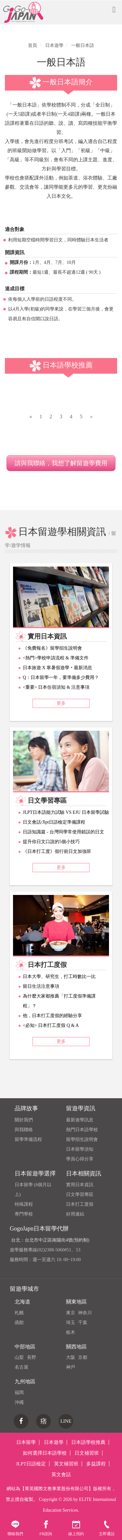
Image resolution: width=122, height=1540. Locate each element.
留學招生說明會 (82, 1139)
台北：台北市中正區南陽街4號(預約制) (50, 1240)
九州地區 (25, 1381)
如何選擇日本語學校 (45, 1453)
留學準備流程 (28, 1139)
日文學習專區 (79, 1194)
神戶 (70, 1367)
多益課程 (96, 1463)
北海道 (22, 1301)
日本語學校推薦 (88, 1442)
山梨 (19, 1357)
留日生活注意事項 (41, 986)
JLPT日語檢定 (31, 1463)
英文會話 (61, 1474)
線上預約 (76, 1528)
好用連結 (75, 1214)
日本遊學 (53, 1442)
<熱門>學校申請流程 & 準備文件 (55, 657)
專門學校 (24, 1214)
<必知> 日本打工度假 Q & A (51, 1025)
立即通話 (107, 1528)
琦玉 (70, 1322)
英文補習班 (66, 1463)
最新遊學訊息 (79, 1119)
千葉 (82, 1322)
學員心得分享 (79, 1159)
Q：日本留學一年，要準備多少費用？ (61, 677)
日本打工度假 (79, 1204)
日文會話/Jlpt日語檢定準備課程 (54, 822)
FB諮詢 (45, 1528)
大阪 (70, 1357)
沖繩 (19, 1402)
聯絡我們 (15, 1528)
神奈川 (85, 1312)
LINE (65, 1421)
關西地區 (76, 1346)
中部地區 (25, 1346)
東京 (70, 1312)
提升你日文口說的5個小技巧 (51, 841)
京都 (82, 1357)
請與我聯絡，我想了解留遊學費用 (61, 463)
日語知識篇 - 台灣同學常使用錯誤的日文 (63, 831)
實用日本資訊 (79, 1184)
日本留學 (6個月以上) (33, 1189)
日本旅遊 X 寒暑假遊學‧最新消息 (57, 667)
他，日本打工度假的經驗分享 (52, 1015)
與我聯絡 (24, 1129)
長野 (31, 1357)
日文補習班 (87, 1453)
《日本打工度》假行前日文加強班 (57, 851)
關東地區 (76, 1301)
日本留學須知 (79, 1149)
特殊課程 (24, 1204)
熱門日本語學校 (82, 1129)
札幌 (19, 1312)
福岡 (19, 1392)
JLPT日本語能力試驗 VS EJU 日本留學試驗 (66, 812)
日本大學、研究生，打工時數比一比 (59, 976)
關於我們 (24, 1119)
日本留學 (26, 1442)
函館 (19, 1322)
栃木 (70, 1332)
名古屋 (21, 1367)
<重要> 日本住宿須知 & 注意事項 (56, 687)
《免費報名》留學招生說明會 (52, 648)
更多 (61, 703)
